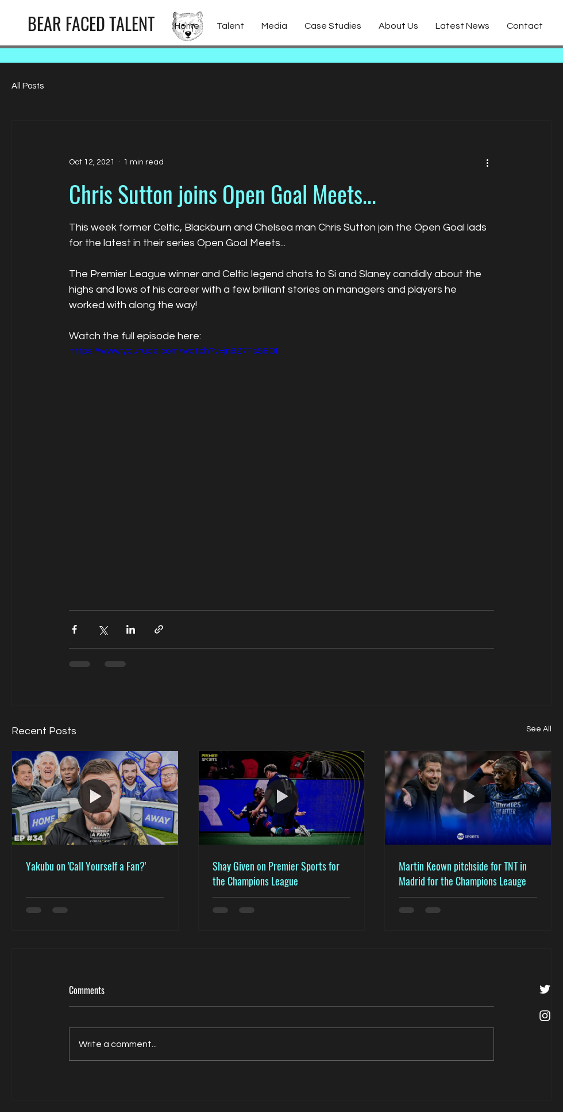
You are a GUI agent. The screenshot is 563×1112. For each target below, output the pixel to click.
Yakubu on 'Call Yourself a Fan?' (86, 865)
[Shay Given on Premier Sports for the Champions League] (282, 797)
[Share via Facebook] (74, 629)
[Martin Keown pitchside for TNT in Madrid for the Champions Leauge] (468, 797)
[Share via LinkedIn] (130, 629)
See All (539, 729)
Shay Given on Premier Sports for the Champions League (276, 873)
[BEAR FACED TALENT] (91, 23)
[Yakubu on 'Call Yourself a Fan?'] (95, 797)
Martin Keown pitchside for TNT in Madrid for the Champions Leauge (463, 873)
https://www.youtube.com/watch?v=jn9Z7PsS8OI (173, 350)
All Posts (27, 86)
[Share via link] (158, 629)
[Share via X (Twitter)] (102, 629)
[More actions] (487, 162)
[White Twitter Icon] (545, 989)
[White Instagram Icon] (545, 1016)
